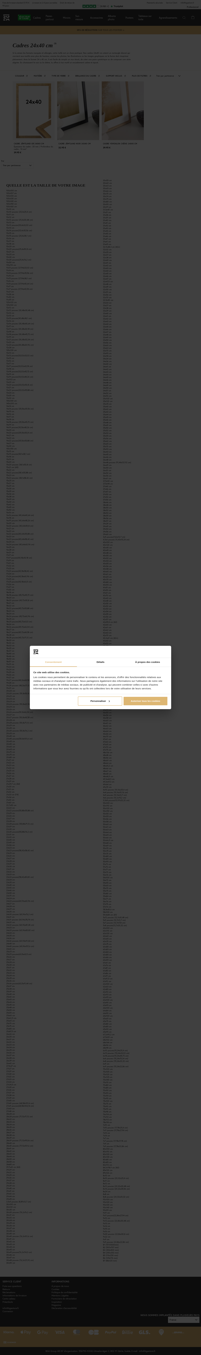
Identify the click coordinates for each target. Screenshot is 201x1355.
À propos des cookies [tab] (147, 662)
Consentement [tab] (53, 662)
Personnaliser (100, 701)
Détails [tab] (100, 662)
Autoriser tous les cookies (145, 701)
